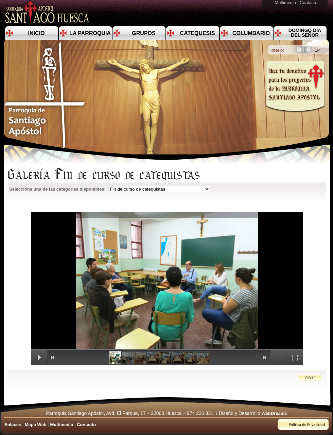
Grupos (143, 33)
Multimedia (286, 2)
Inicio (36, 33)
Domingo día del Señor (304, 33)
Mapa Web (36, 424)
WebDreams (274, 413)
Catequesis (197, 33)
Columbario (251, 33)
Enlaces (12, 424)
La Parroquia (90, 33)
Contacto (309, 2)
